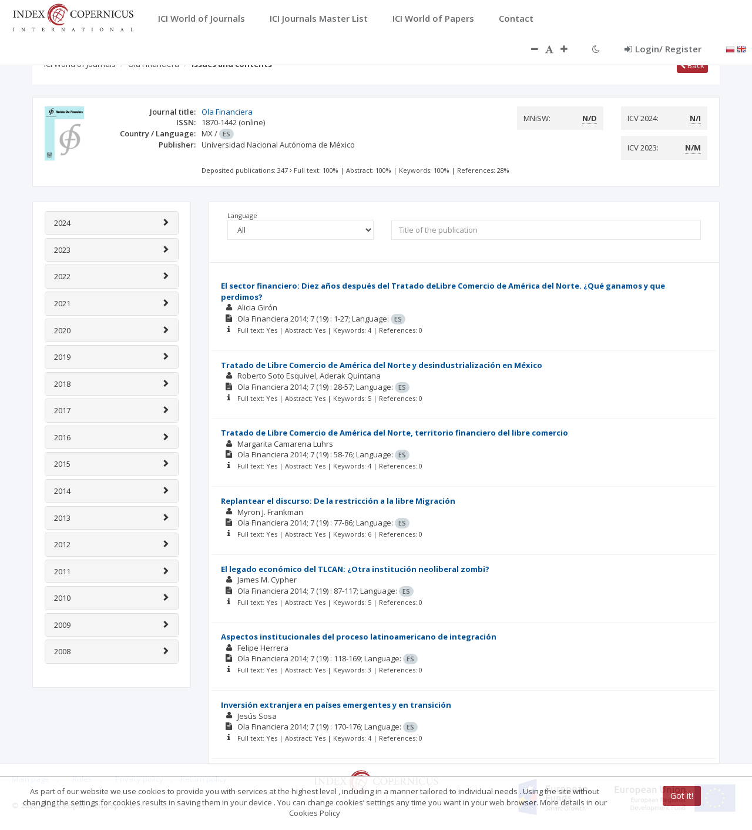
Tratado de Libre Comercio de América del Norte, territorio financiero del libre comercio (394, 432)
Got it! (681, 795)
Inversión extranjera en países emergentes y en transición (336, 705)
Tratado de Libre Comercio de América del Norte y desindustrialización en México (381, 365)
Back (692, 65)
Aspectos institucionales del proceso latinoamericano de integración (358, 636)
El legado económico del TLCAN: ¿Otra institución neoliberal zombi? (355, 569)
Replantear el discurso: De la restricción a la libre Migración (338, 501)
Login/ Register (663, 49)
